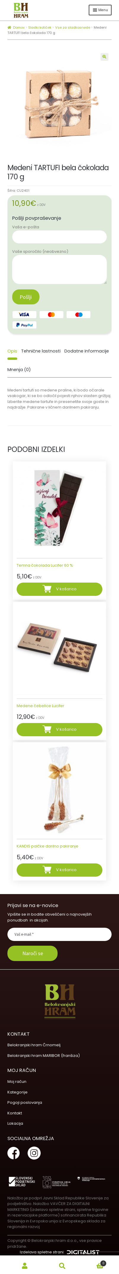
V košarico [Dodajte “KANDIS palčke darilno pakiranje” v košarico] (66, 870)
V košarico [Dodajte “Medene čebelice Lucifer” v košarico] (66, 729)
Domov (19, 27)
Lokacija (15, 1123)
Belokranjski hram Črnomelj (34, 1045)
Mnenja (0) (19, 370)
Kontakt (14, 1113)
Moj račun (16, 1081)
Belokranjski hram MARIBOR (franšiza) (43, 1055)
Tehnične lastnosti (41, 351)
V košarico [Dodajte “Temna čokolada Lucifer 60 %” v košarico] (66, 589)
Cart (94, 1262)
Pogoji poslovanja (24, 1102)
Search (62, 1266)
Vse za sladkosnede (72, 27)
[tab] (12, 351)
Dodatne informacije (86, 351)
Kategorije (17, 1092)
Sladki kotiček (39, 27)
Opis (12, 351)
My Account (25, 1266)
